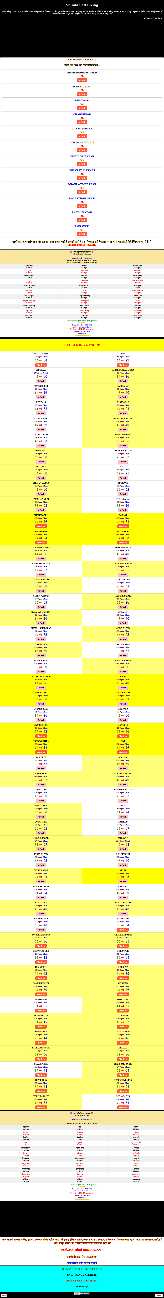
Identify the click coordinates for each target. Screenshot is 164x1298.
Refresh (82, 80)
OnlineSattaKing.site (84, 327)
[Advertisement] (82, 38)
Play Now (41, 365)
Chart (45, 357)
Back (3, 1296)
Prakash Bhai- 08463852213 (82, 258)
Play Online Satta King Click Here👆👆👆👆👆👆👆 (82, 333)
